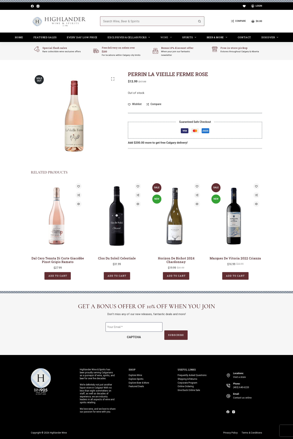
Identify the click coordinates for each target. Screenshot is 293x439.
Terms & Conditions (251, 432)
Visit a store (239, 377)
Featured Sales (44, 37)
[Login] (256, 6)
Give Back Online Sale (189, 390)
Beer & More (218, 37)
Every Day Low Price (82, 37)
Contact (244, 37)
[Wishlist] (244, 6)
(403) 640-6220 (241, 387)
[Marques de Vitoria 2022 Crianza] (235, 216)
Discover (270, 37)
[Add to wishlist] (135, 104)
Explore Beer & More (139, 382)
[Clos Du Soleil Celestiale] (117, 216)
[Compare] (238, 21)
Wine (166, 37)
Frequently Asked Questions (192, 375)
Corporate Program (187, 382)
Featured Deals (136, 386)
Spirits (190, 37)
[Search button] (199, 21)
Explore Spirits (136, 379)
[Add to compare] (153, 104)
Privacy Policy (230, 432)
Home (19, 37)
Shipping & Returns (187, 379)
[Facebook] (32, 6)
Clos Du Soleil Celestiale (117, 258)
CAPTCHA (134, 337)
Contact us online (242, 397)
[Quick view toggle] (79, 204)
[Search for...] (147, 21)
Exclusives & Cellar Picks (130, 37)
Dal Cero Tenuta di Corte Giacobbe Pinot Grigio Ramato (57, 260)
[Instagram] (38, 6)
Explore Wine (135, 375)
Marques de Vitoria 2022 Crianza (235, 258)
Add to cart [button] (57, 275)
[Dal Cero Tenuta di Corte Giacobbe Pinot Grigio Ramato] (58, 216)
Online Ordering (186, 386)
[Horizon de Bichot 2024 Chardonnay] (176, 216)
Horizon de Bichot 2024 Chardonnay (176, 260)
